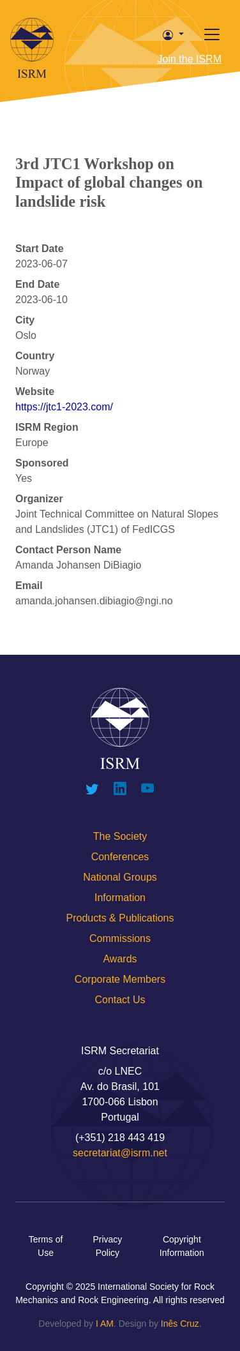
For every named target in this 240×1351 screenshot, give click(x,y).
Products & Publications (120, 918)
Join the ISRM (189, 59)
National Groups (120, 877)
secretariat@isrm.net (120, 1152)
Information (120, 897)
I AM (105, 1323)
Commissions (120, 938)
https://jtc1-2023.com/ (64, 406)
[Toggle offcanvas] (212, 34)
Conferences (120, 856)
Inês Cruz (180, 1323)
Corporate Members (120, 979)
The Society (120, 836)
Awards (120, 958)
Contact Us (119, 999)
